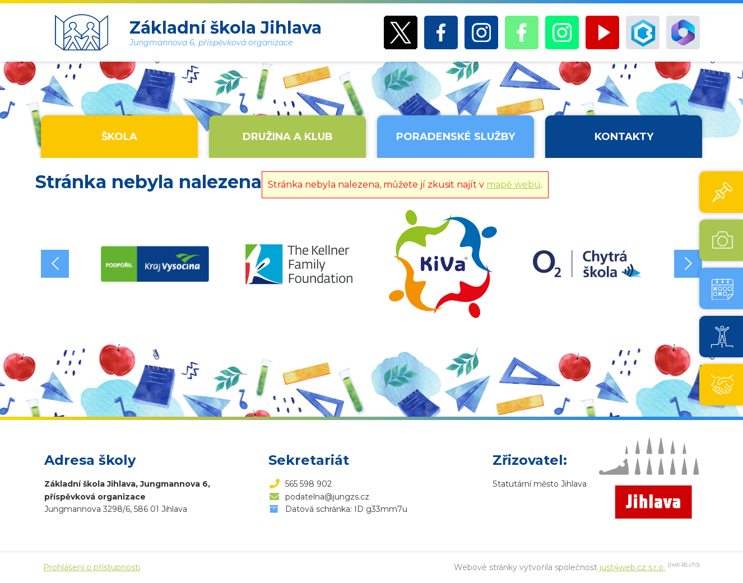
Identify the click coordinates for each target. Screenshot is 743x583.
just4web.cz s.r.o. (632, 567)
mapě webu (513, 184)
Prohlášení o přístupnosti (91, 567)
